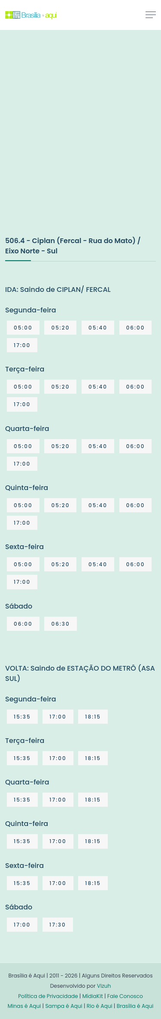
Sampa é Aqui (63, 1006)
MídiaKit (92, 996)
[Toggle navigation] (151, 14)
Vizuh (104, 985)
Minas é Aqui (24, 1006)
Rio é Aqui (99, 1006)
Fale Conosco (125, 996)
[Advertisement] (80, 142)
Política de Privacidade (48, 996)
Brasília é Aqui (135, 1006)
